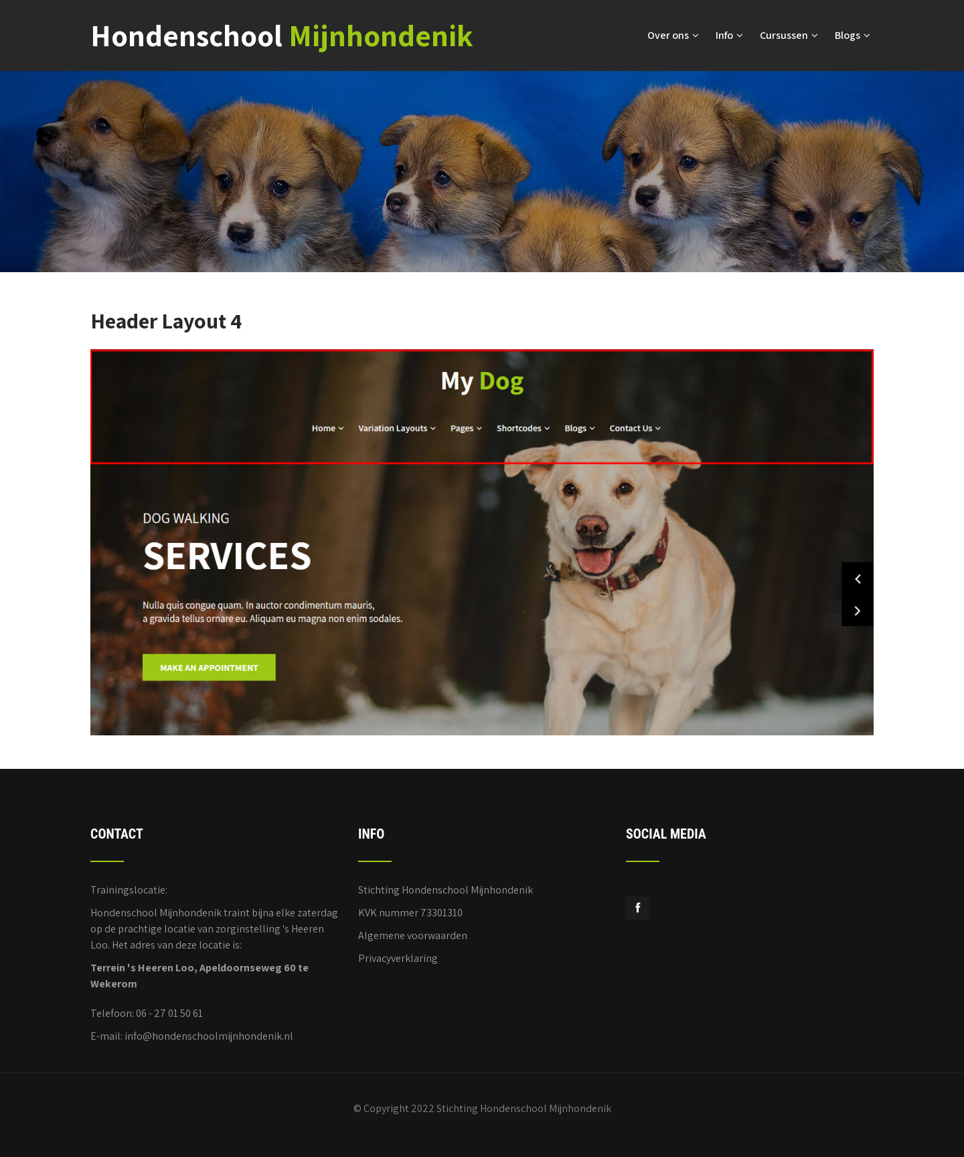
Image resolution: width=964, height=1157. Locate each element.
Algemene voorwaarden (412, 935)
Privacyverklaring (398, 958)
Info (729, 35)
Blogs (852, 35)
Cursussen (789, 35)
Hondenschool (281, 35)
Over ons (673, 35)
